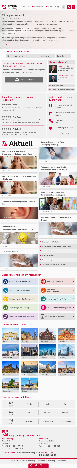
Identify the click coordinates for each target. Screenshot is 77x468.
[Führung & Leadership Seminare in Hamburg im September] (69, 7)
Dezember (66, 421)
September (66, 413)
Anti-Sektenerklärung (26, 461)
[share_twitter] (41, 466)
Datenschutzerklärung (45, 461)
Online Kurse (25, 7)
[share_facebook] (35, 466)
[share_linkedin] (46, 466)
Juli (29, 413)
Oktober (29, 421)
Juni (66, 404)
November (48, 421)
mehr (4, 44)
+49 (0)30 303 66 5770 (51, 446)
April (29, 404)
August (47, 413)
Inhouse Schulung (52, 7)
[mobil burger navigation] (63, 7)
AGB (13, 461)
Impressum (61, 461)
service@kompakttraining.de (26, 453)
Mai (48, 404)
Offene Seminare (38, 7)
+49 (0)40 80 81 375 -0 (14, 446)
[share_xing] (30, 466)
